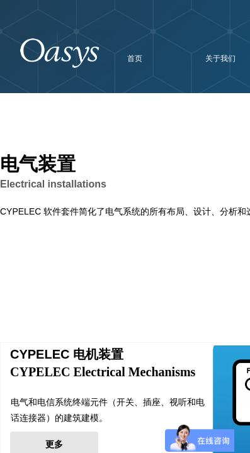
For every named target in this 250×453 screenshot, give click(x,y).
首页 (134, 58)
